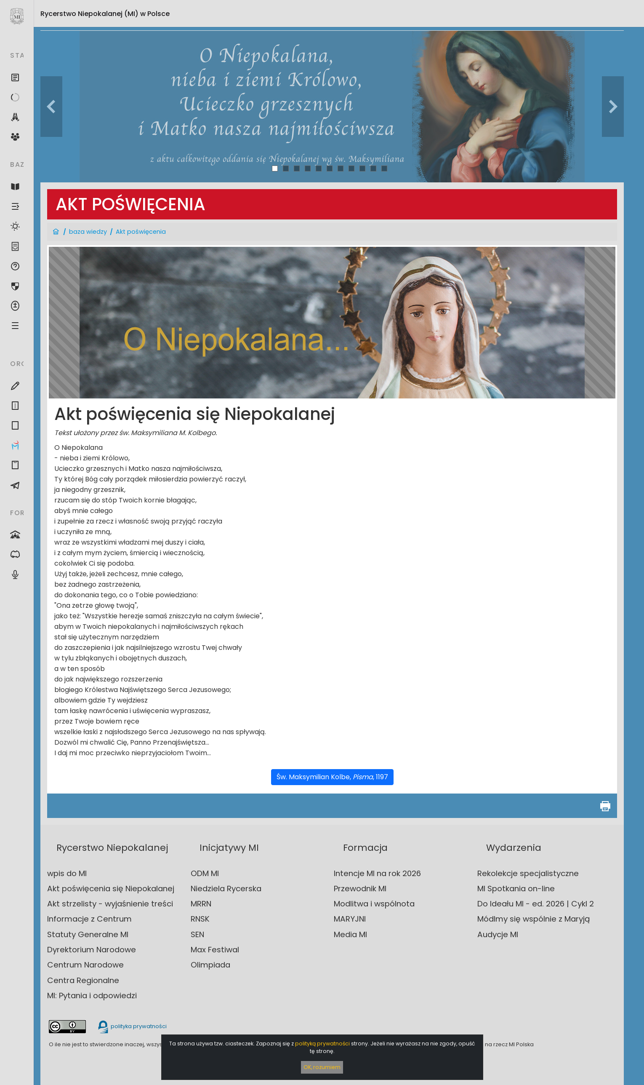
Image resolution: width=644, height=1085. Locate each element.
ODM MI (205, 873)
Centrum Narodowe (85, 964)
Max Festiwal (215, 949)
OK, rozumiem (322, 1067)
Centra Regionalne (83, 980)
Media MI (350, 934)
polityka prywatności (132, 1026)
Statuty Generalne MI (87, 934)
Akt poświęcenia (141, 231)
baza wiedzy (88, 231)
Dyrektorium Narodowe (91, 949)
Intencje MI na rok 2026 (377, 873)
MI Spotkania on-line (516, 888)
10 (373, 168)
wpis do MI (67, 873)
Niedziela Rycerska (226, 888)
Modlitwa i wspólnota (374, 903)
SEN (197, 934)
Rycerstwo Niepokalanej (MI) (105, 14)
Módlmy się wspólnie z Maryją (533, 919)
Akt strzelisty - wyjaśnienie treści (110, 903)
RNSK (200, 919)
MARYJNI (350, 919)
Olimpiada (210, 964)
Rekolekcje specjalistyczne (528, 873)
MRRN (201, 903)
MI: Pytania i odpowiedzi (92, 995)
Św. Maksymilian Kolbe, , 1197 (332, 777)
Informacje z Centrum (89, 919)
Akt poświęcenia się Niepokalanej (110, 888)
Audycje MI (497, 934)
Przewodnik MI (360, 888)
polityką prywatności (322, 1043)
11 (384, 168)
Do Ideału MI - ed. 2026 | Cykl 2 (535, 903)
